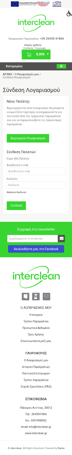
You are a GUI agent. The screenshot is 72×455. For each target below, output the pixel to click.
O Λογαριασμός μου (27, 74)
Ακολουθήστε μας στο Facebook (36, 249)
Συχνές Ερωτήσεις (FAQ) (36, 386)
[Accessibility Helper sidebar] (68, 13)
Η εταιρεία (36, 314)
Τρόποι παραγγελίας (36, 380)
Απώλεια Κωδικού (16, 192)
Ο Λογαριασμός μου (36, 360)
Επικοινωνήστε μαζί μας (36, 341)
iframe (61, 448)
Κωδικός (12, 178)
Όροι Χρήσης (36, 334)
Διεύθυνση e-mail (17, 165)
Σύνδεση (28, 48)
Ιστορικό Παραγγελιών (36, 366)
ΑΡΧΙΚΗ (7, 74)
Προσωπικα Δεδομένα (36, 327)
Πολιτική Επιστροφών (36, 373)
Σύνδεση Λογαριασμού (17, 77)
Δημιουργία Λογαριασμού (28, 138)
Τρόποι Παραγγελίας (36, 321)
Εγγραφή (41, 48)
